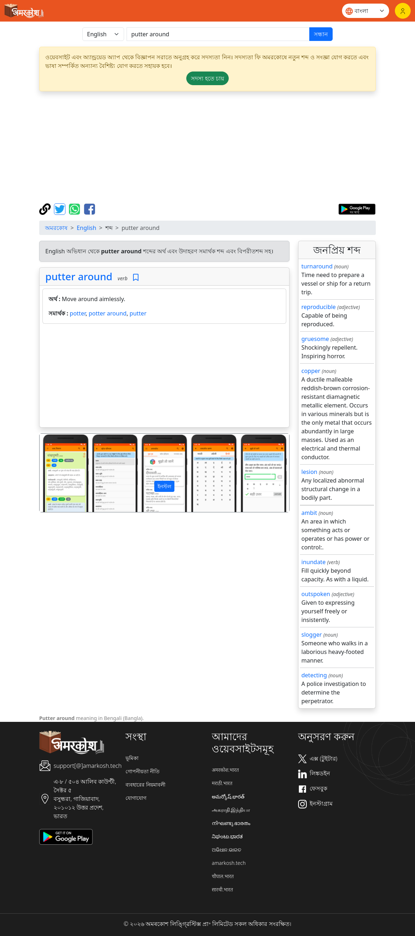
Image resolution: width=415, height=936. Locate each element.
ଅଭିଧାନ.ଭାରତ (226, 849)
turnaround (317, 266)
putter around (79, 276)
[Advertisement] (164, 377)
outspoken (315, 594)
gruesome (315, 339)
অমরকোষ (56, 228)
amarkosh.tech (229, 862)
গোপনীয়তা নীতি (143, 771)
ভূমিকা (132, 758)
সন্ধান (321, 34)
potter (78, 313)
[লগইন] (403, 11)
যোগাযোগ (136, 797)
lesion (309, 472)
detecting (314, 675)
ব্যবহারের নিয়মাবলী (145, 784)
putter (137, 313)
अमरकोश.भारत (225, 769)
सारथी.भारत (222, 889)
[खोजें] (218, 34)
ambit (309, 513)
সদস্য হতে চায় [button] (207, 78)
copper (310, 371)
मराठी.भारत (222, 783)
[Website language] (365, 11)
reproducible (318, 307)
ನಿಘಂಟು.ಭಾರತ (227, 836)
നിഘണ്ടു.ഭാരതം (231, 823)
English (86, 228)
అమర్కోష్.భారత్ (228, 796)
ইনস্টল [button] (164, 486)
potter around (107, 313)
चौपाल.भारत (223, 876)
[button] (58, 473)
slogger (311, 634)
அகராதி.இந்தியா (231, 809)
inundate (313, 562)
